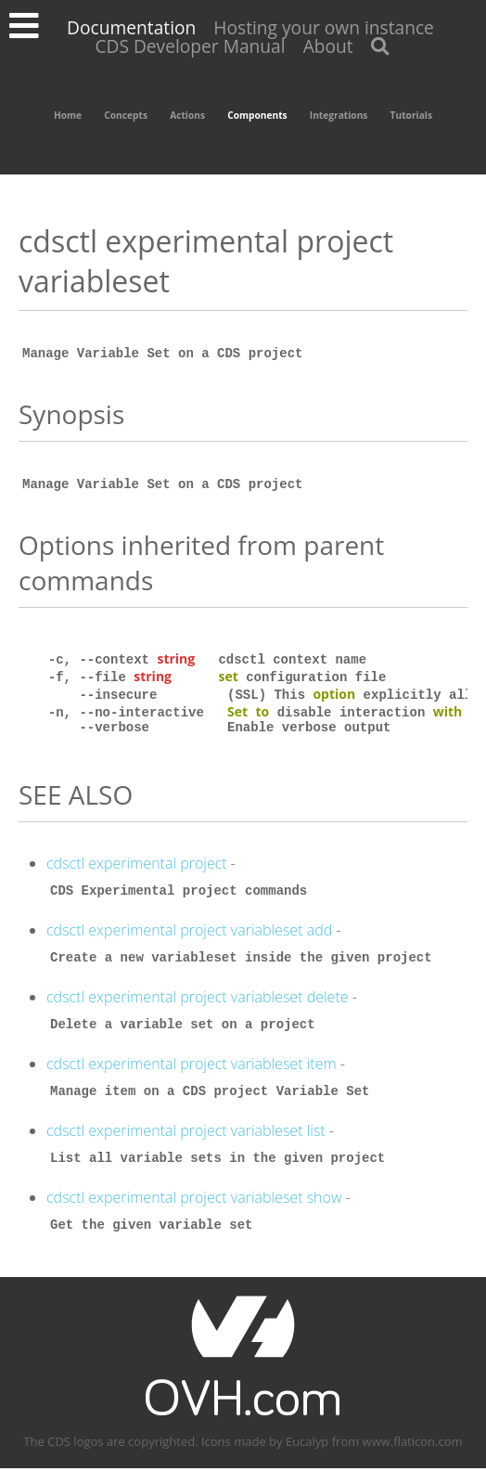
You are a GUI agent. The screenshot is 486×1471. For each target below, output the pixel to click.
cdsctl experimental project (136, 866)
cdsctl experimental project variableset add (189, 933)
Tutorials (411, 115)
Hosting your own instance (323, 27)
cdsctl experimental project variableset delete (197, 999)
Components (257, 115)
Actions (187, 115)
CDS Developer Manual (190, 45)
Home (68, 115)
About (328, 45)
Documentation (131, 27)
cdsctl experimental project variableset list (186, 1133)
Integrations (339, 115)
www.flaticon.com (413, 1444)
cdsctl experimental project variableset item (191, 1066)
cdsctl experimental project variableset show (194, 1200)
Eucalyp (307, 1444)
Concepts (125, 115)
